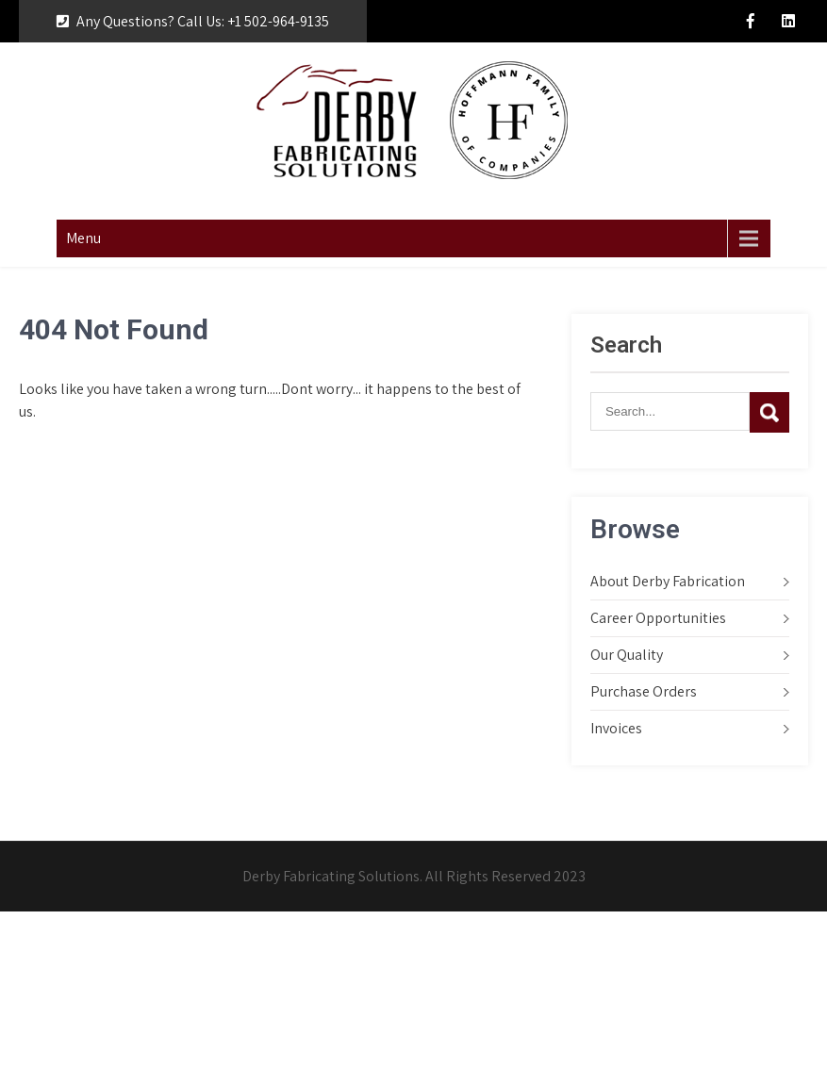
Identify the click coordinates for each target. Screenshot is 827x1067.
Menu (83, 238)
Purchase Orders (643, 691)
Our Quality (626, 655)
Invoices (616, 728)
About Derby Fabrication (667, 581)
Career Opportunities (658, 618)
